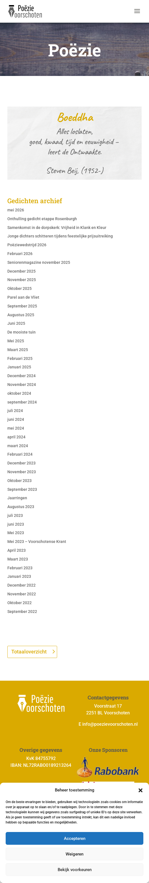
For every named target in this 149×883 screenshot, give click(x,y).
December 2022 (21, 585)
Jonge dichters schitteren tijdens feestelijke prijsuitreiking (60, 236)
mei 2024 (15, 428)
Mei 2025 (15, 341)
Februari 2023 (20, 568)
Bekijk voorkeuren (75, 869)
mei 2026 (15, 210)
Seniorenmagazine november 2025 (38, 262)
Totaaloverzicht (29, 652)
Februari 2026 (20, 253)
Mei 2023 (15, 532)
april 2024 (16, 437)
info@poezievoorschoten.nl (110, 724)
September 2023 (22, 489)
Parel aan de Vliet (23, 297)
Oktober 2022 (19, 602)
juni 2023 (15, 524)
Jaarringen (17, 498)
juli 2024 (15, 410)
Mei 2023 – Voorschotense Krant (36, 541)
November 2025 (21, 279)
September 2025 (22, 306)
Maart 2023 (17, 559)
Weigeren (74, 854)
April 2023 (16, 550)
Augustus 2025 (20, 315)
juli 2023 (15, 515)
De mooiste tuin (21, 332)
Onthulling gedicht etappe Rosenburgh (42, 218)
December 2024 (21, 375)
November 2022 (21, 594)
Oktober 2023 (19, 480)
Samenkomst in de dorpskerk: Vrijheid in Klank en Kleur (56, 227)
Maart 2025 (17, 349)
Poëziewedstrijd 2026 (26, 245)
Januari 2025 (19, 367)
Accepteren (74, 838)
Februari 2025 (20, 358)
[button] (140, 790)
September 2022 (22, 611)
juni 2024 (15, 419)
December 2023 (21, 463)
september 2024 (22, 402)
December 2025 (21, 271)
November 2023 (21, 472)
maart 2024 (17, 445)
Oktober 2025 (19, 288)
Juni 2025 (16, 323)
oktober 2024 (19, 393)
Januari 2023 (19, 576)
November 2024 (21, 384)
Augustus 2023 (20, 506)
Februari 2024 (20, 454)
